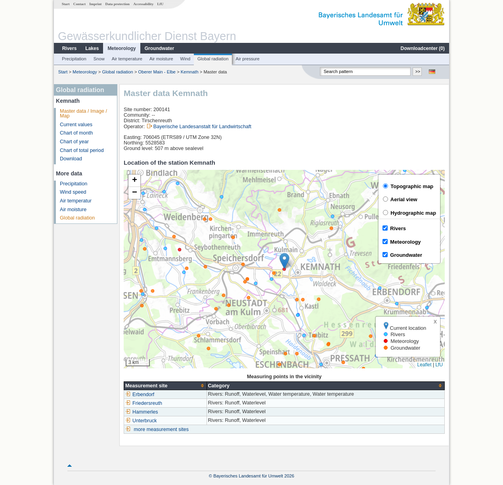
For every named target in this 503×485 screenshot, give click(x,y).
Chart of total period (82, 150)
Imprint (95, 4)
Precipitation (74, 58)
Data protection (117, 4)
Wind (185, 58)
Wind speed (73, 192)
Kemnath (190, 71)
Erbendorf (139, 394)
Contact (79, 4)
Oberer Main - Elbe (157, 71)
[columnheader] (165, 385)
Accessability (143, 4)
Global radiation (212, 58)
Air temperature (127, 58)
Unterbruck (141, 420)
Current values (76, 124)
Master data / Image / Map (83, 113)
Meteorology (121, 48)
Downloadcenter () (423, 48)
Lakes (92, 48)
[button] (284, 261)
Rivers (69, 48)
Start (66, 4)
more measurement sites (161, 429)
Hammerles (141, 412)
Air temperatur (76, 201)
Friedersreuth (143, 403)
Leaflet (424, 365)
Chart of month (76, 133)
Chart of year (74, 141)
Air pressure (247, 58)
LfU (160, 4)
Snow (99, 58)
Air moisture (161, 58)
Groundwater (159, 48)
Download (71, 159)
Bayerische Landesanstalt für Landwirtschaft (202, 126)
